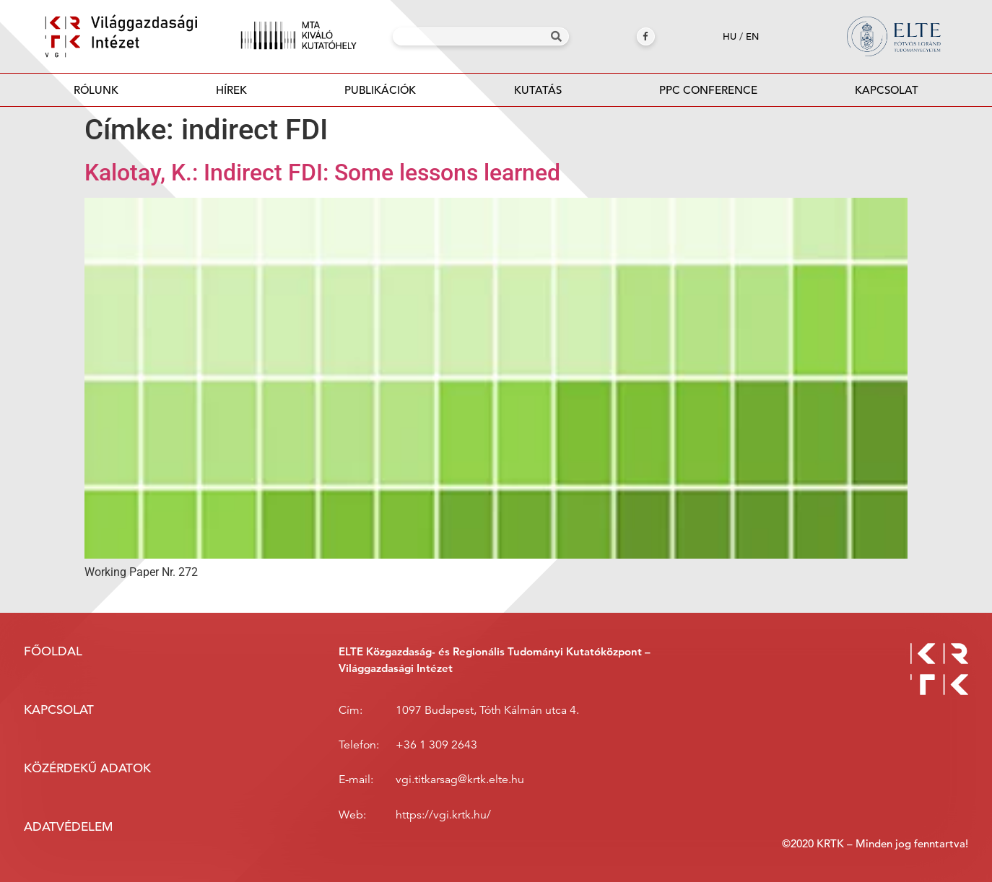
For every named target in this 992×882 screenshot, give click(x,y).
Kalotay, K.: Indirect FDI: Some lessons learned (322, 172)
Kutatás (538, 90)
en (752, 36)
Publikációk (380, 94)
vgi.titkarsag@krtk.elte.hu (460, 779)
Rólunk (96, 90)
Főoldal (53, 651)
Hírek (231, 90)
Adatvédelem (68, 826)
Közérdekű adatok (87, 768)
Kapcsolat (886, 90)
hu (729, 36)
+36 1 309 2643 (436, 745)
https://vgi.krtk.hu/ (443, 815)
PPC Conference (708, 90)
